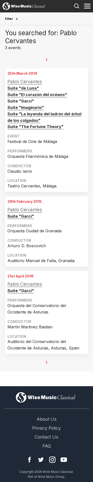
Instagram (52, 459)
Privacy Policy (46, 428)
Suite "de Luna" (23, 88)
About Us (47, 419)
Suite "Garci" (20, 216)
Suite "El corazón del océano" (37, 94)
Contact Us (46, 437)
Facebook (29, 459)
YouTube (64, 459)
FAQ (46, 445)
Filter (9, 19)
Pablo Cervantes (24, 81)
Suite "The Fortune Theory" (35, 126)
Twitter (41, 459)
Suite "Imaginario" (25, 107)
